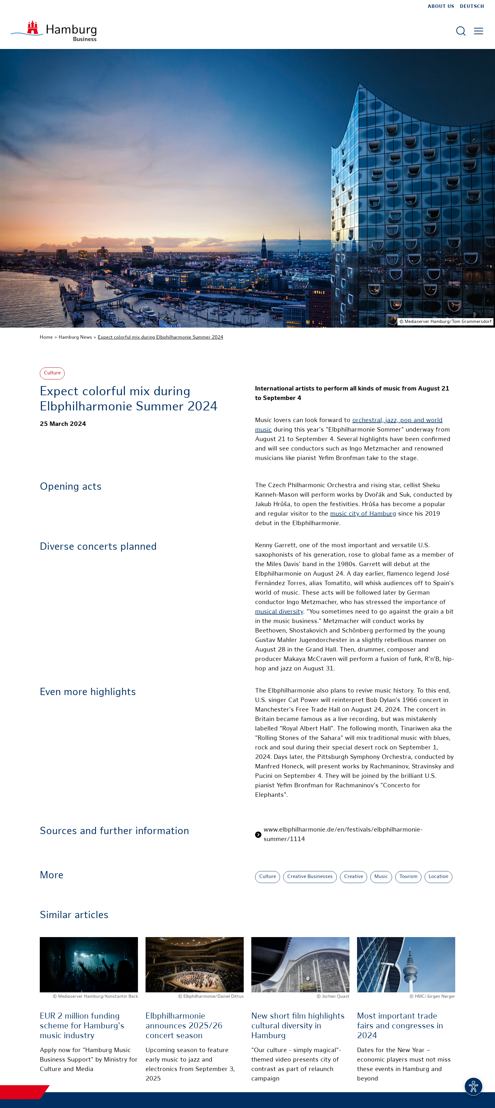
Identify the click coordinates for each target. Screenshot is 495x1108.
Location (438, 877)
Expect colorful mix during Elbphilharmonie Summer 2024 (160, 337)
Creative (353, 877)
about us (441, 6)
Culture (52, 373)
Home (46, 337)
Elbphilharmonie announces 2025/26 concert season (184, 1026)
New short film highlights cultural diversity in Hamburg (298, 1026)
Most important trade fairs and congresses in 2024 (400, 1026)
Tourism (408, 877)
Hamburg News (75, 337)
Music (381, 877)
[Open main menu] (478, 31)
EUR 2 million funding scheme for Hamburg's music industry (82, 1026)
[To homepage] (53, 31)
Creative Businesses (310, 877)
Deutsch (472, 6)
